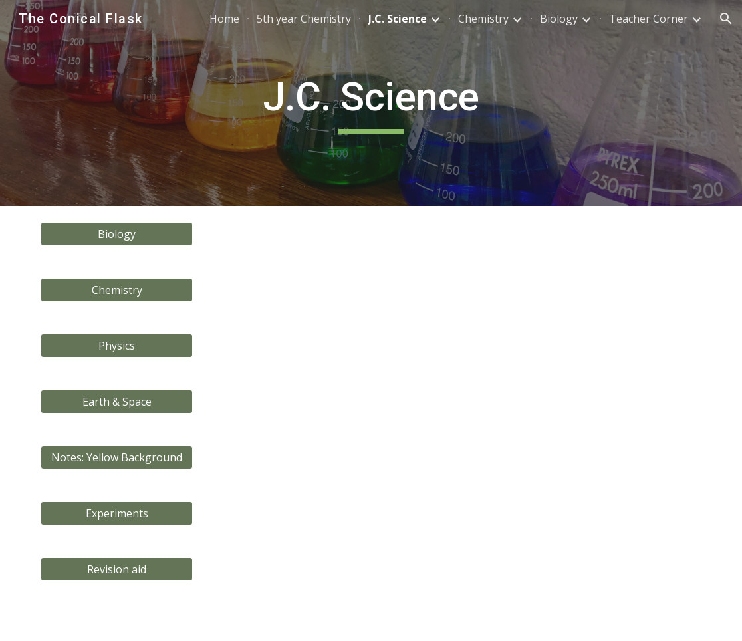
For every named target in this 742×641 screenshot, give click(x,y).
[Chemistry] (117, 290)
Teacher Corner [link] (648, 18)
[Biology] (117, 234)
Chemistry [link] (483, 18)
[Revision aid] (117, 569)
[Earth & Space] (117, 402)
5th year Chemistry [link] (304, 18)
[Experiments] (117, 513)
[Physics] (117, 346)
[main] (371, 103)
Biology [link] (559, 18)
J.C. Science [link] (397, 18)
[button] (726, 19)
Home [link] (224, 18)
